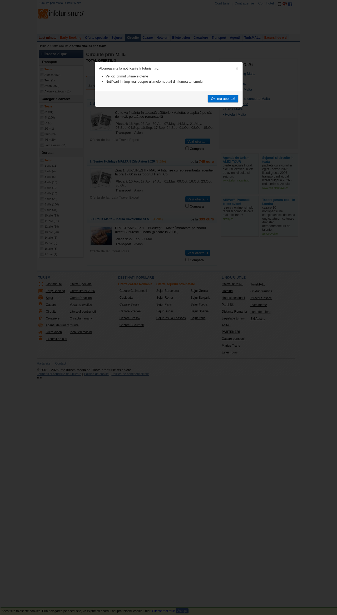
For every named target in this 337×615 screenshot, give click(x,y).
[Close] (237, 68)
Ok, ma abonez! (223, 99)
